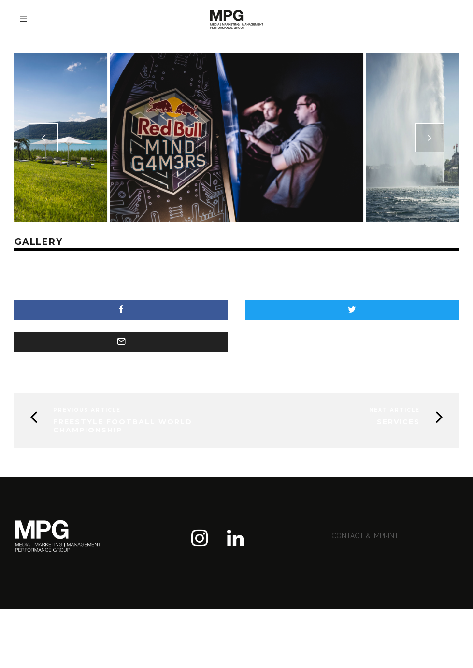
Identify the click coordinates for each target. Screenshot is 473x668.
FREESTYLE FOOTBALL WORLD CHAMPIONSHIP (122, 426)
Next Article (394, 410)
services (398, 422)
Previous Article (87, 410)
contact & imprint (365, 536)
